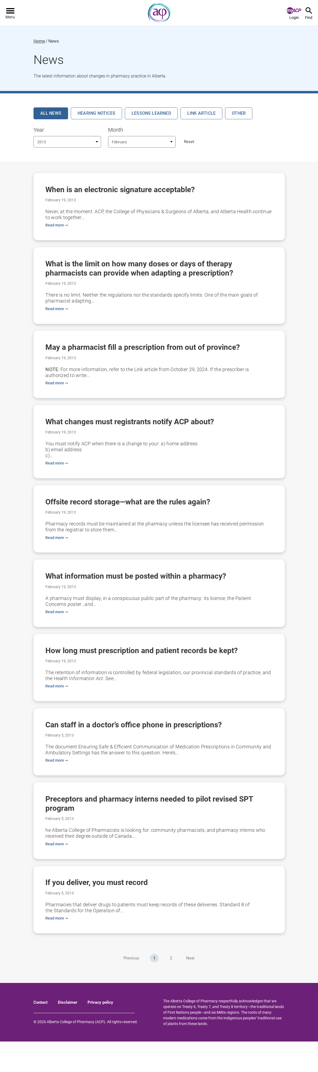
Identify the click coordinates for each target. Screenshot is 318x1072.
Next (190, 988)
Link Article (201, 113)
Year (39, 130)
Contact (41, 1032)
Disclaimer (67, 1032)
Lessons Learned (151, 113)
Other (239, 113)
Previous (131, 988)
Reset (189, 141)
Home (39, 41)
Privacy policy (100, 1032)
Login (294, 13)
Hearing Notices (96, 113)
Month (115, 130)
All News (51, 113)
